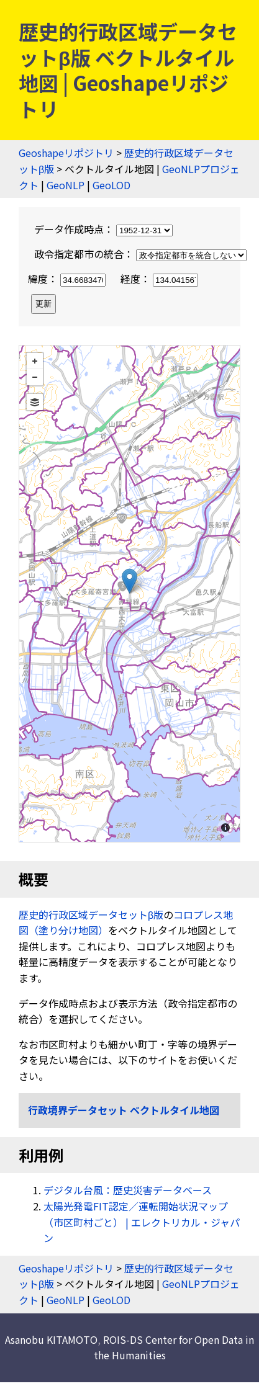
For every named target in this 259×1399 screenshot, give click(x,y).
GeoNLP (65, 184)
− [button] (35, 377)
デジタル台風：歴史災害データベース (127, 1189)
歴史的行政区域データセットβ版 (91, 914)
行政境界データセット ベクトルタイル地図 (123, 1109)
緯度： (68, 278)
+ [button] (35, 361)
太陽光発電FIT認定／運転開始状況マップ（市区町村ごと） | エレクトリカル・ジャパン (141, 1222)
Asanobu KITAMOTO (51, 1339)
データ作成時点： (103, 228)
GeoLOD (111, 184)
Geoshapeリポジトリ (66, 152)
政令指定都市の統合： (140, 253)
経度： (159, 278)
